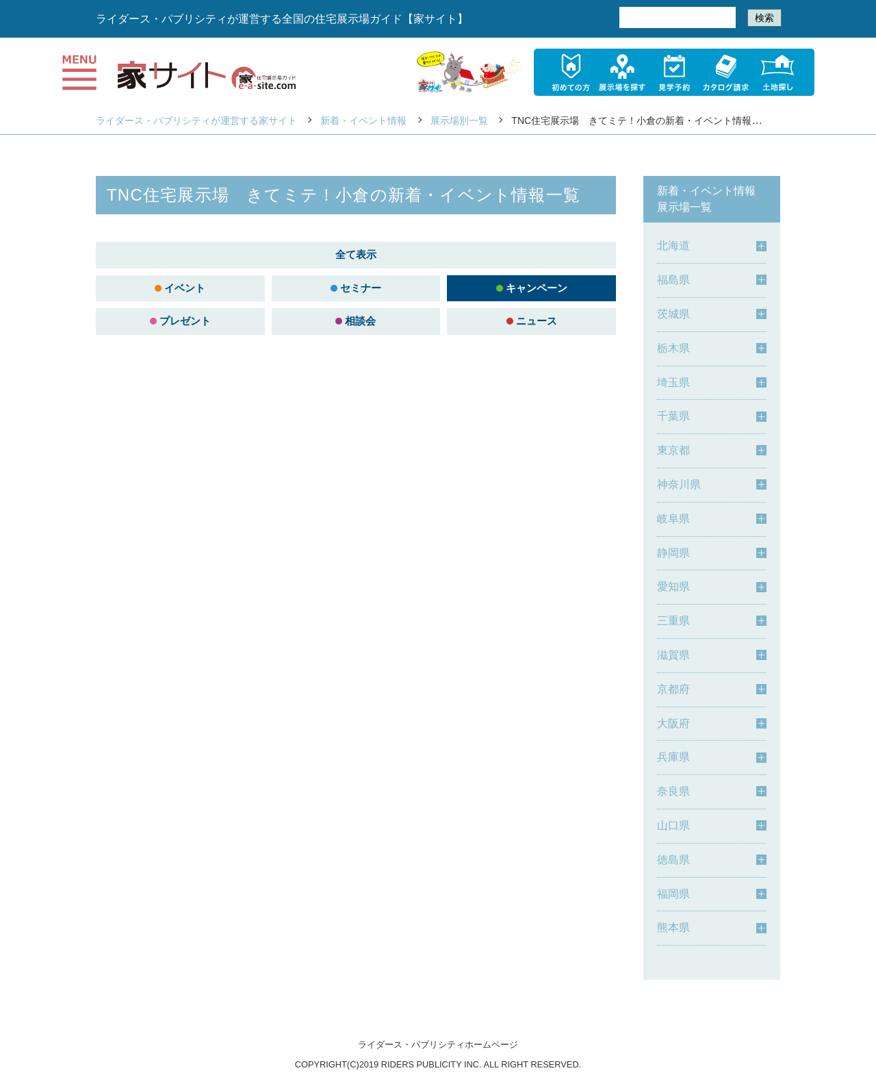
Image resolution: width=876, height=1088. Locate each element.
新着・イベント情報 (363, 120)
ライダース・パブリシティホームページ (438, 1044)
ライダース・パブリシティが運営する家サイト (196, 120)
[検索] (676, 18)
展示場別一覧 (459, 120)
